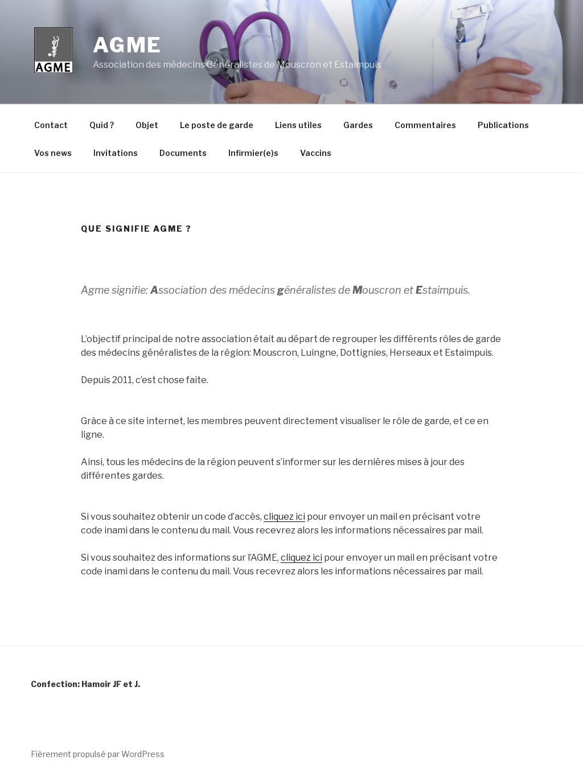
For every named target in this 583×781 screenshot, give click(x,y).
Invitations (115, 153)
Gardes (358, 125)
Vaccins (315, 153)
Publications (503, 125)
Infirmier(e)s (253, 153)
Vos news (53, 153)
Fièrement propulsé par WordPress (98, 754)
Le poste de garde (216, 125)
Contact (51, 125)
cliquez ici (284, 516)
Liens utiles (298, 125)
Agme (128, 44)
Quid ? (101, 125)
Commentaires (425, 125)
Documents (183, 153)
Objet (147, 125)
